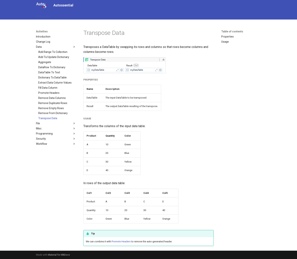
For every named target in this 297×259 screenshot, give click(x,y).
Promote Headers (121, 241)
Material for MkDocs (59, 254)
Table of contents (232, 31)
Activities (60, 15)
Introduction (43, 15)
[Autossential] (41, 5)
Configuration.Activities (84, 15)
